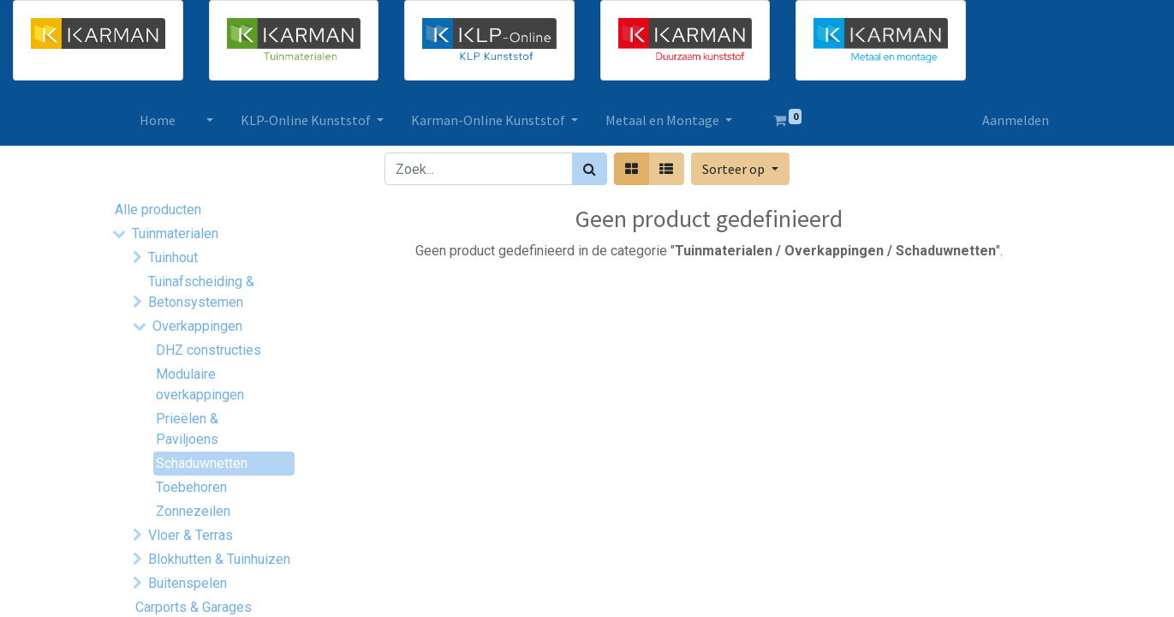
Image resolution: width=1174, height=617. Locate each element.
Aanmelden (1015, 120)
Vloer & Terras (190, 535)
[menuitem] (157, 120)
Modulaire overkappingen (200, 384)
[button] (740, 169)
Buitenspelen (187, 583)
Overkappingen (197, 326)
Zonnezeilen (193, 511)
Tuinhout (173, 257)
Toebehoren (191, 487)
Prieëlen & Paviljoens (187, 428)
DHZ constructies (208, 350)
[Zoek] (589, 169)
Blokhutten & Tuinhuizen (219, 559)
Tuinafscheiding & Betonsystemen (201, 291)
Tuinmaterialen (175, 233)
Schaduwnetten (201, 463)
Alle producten (158, 209)
